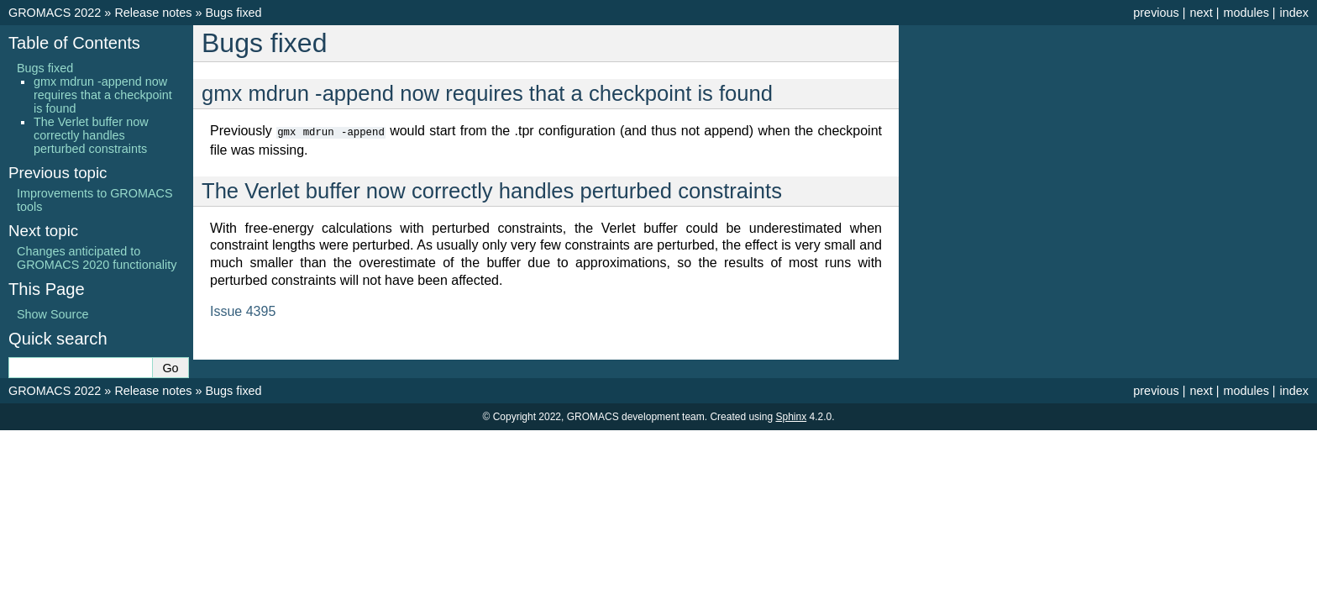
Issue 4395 (242, 310)
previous (1155, 12)
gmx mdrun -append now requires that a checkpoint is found (103, 95)
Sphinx (790, 417)
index (1294, 12)
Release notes (153, 12)
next (1200, 12)
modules (1245, 12)
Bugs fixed (233, 12)
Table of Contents (74, 43)
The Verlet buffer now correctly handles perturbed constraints (91, 135)
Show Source (53, 314)
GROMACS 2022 (54, 12)
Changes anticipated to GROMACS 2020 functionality (96, 258)
